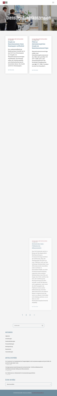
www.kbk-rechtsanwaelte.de (38, 392)
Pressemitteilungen (9, 344)
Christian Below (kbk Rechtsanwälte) (15, 39)
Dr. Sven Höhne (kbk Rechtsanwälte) (39, 39)
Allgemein (7, 336)
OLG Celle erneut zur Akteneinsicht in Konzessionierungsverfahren (20, 373)
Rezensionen (8, 349)
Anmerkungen (8, 338)
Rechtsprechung (9, 346)
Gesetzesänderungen (10, 341)
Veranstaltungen (9, 351)
